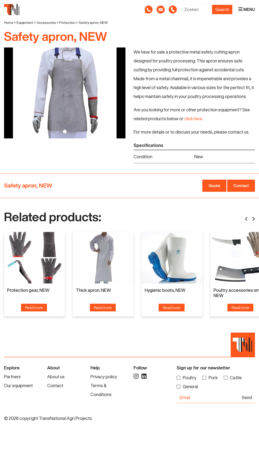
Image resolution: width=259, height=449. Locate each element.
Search (222, 9)
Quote (214, 185)
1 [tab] (65, 131)
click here (193, 118)
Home (8, 22)
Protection (67, 22)
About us (56, 378)
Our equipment (18, 387)
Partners (12, 378)
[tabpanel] (64, 92)
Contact (241, 185)
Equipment (25, 22)
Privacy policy (103, 378)
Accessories (46, 22)
